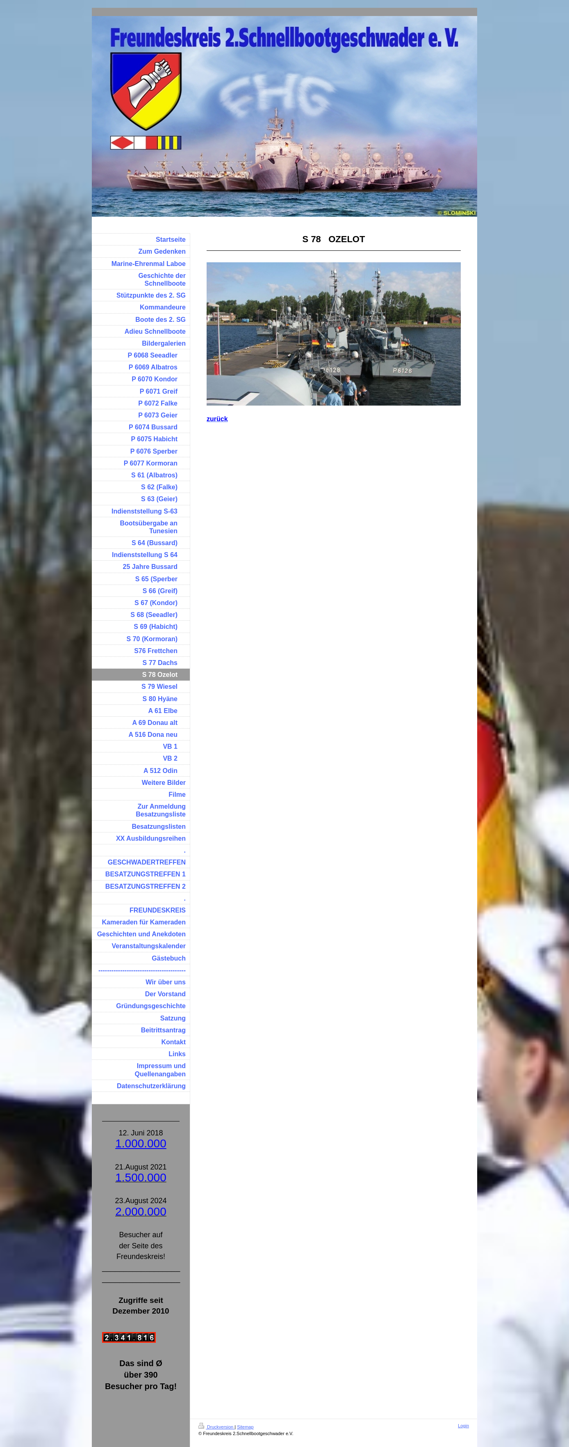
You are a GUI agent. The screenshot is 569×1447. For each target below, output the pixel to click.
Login (463, 1425)
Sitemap (245, 1426)
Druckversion (216, 1426)
